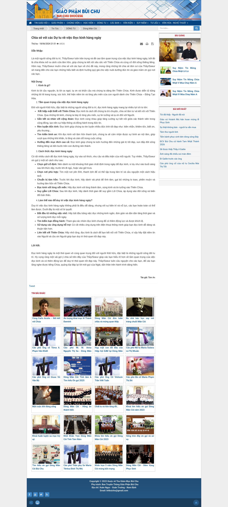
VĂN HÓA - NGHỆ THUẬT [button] (175, 23)
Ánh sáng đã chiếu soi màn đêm (175, 154)
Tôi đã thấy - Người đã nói (172, 114)
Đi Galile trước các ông (171, 158)
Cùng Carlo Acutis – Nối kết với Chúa (46, 310)
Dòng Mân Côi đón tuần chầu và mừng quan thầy (109, 310)
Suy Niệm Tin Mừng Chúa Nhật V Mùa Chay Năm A (186, 81)
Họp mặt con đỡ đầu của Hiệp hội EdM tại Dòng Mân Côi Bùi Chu (109, 341)
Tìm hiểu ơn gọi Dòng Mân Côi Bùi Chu (46, 457)
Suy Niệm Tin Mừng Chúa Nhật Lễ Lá (184, 70)
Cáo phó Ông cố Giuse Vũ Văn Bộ (46, 369)
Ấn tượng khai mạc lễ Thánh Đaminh (77, 310)
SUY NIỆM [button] (142, 23)
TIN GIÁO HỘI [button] (41, 23)
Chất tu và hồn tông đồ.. (109, 397)
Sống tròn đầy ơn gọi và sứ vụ (140, 428)
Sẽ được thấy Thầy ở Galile (173, 149)
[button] (180, 49)
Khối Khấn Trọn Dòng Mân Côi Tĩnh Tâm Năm (77, 428)
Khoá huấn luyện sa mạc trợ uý (46, 428)
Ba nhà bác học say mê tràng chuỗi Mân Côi (140, 310)
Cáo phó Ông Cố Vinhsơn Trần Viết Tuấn (109, 369)
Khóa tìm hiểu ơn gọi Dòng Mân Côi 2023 (109, 428)
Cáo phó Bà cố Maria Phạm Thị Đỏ (140, 369)
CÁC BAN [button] (115, 23)
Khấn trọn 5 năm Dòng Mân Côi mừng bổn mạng (109, 457)
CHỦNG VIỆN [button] (74, 23)
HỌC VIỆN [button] (89, 23)
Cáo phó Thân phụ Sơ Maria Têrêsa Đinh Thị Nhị (77, 457)
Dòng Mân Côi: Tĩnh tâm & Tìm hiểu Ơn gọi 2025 (77, 369)
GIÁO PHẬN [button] (58, 23)
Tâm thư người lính (169, 132)
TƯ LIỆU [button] (155, 23)
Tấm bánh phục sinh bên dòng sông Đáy (179, 136)
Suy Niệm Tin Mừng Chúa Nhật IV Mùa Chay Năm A (186, 93)
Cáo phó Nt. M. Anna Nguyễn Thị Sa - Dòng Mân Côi (77, 341)
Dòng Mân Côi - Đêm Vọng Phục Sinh (140, 457)
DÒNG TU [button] (102, 23)
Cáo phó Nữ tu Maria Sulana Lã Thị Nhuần (140, 339)
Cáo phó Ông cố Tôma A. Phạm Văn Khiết (46, 339)
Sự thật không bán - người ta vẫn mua (178, 127)
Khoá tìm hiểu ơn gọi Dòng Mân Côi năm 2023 (140, 398)
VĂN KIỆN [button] (129, 23)
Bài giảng (180, 35)
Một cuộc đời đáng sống (46, 397)
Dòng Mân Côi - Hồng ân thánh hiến (77, 398)
